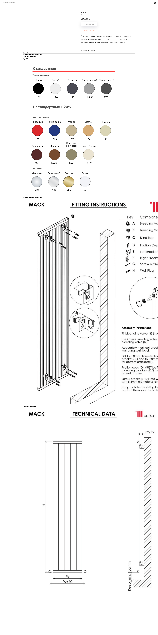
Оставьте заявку (88, 30)
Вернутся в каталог (9, 3)
